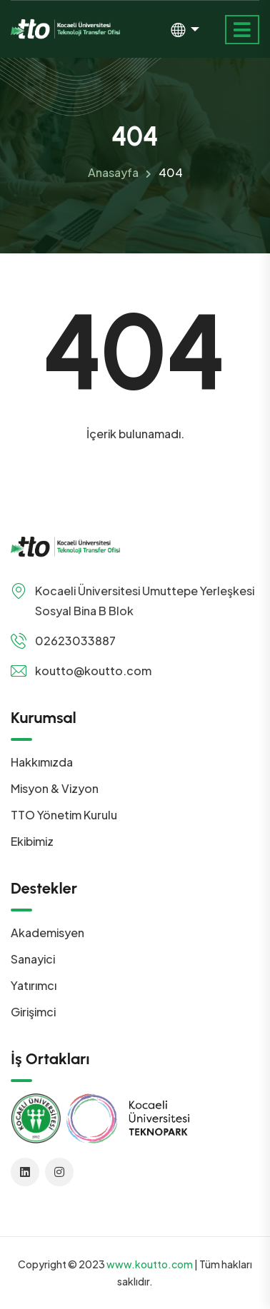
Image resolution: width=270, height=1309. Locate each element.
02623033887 (75, 640)
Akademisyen (47, 932)
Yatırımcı (33, 985)
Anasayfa (113, 172)
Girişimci (33, 1011)
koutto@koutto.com (93, 670)
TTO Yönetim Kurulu (64, 814)
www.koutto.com (149, 1264)
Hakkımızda (42, 761)
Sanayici (33, 958)
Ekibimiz (32, 841)
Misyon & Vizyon (55, 788)
